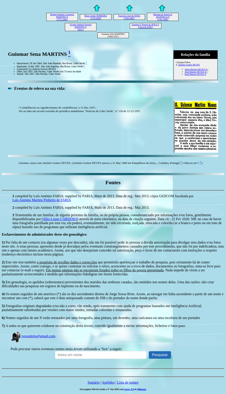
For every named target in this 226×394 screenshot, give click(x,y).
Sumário (94, 382)
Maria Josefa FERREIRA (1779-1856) (95, 17)
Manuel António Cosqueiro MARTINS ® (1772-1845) (62, 17)
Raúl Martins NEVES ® (195, 74)
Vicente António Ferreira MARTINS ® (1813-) (80, 27)
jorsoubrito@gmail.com (33, 336)
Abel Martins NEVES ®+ (196, 72)
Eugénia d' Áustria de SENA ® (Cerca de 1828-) (145, 25)
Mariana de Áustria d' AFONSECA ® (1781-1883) (162, 17)
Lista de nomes (127, 382)
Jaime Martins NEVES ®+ (196, 69)
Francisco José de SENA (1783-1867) (129, 17)
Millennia (141, 389)
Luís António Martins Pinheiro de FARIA (41, 200)
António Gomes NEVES (189, 65)
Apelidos (108, 382)
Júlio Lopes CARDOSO (60, 219)
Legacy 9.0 (129, 389)
